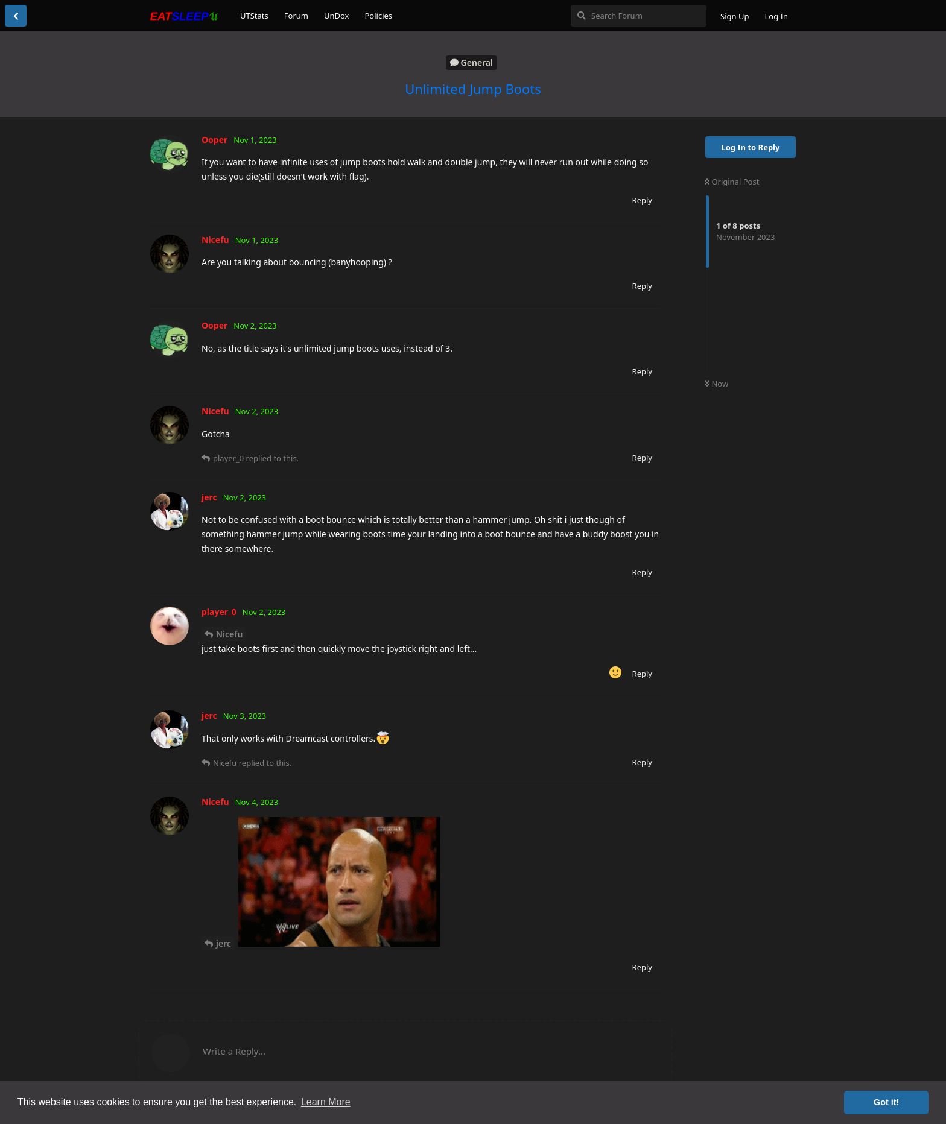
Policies (378, 15)
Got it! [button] (886, 1102)
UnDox (336, 15)
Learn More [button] (326, 1102)
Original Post (732, 181)
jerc (223, 943)
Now (716, 383)
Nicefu (229, 634)
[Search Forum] (638, 16)
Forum (296, 15)
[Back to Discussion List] (16, 16)
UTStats (254, 15)
